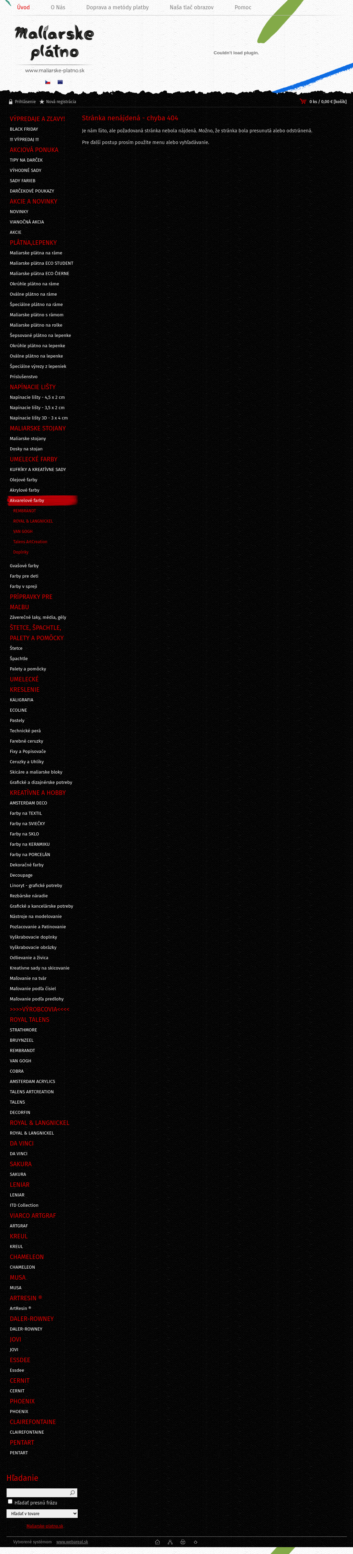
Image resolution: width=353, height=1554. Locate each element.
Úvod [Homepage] (23, 7)
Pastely (17, 720)
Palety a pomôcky (28, 669)
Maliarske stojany (28, 438)
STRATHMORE (23, 1030)
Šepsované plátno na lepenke (40, 335)
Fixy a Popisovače (28, 751)
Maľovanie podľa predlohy (37, 999)
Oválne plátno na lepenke (36, 356)
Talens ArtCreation (30, 541)
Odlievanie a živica (29, 958)
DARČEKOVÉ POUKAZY (32, 191)
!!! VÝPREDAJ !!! (24, 139)
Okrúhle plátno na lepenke (37, 346)
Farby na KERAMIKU (30, 844)
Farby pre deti (24, 576)
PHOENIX (19, 1411)
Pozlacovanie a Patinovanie (38, 927)
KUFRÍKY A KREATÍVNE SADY (38, 469)
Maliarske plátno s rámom (37, 315)
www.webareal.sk (72, 1542)
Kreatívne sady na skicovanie (40, 968)
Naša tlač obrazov (192, 7)
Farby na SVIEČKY (27, 824)
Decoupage (21, 875)
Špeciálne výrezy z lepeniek (38, 366)
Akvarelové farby (27, 500)
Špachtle (19, 658)
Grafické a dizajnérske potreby (41, 782)
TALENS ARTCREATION (32, 1092)
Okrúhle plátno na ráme (34, 284)
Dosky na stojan (26, 449)
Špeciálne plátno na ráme (36, 304)
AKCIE (16, 232)
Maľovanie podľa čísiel (33, 989)
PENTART (19, 1453)
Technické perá (25, 731)
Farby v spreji (23, 586)
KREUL (16, 1246)
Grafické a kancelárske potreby (41, 906)
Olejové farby (23, 480)
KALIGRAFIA (21, 700)
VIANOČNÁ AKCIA (27, 222)
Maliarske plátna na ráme (36, 253)
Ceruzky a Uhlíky (27, 762)
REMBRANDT (24, 510)
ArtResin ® (21, 1308)
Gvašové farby (24, 566)
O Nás (58, 7)
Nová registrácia (61, 101)
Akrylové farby (25, 490)
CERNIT (17, 1391)
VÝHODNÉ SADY (26, 170)
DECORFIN (20, 1112)
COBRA (17, 1071)
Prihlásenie (25, 101)
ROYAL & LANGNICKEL (33, 521)
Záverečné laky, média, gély (38, 617)
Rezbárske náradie (29, 896)
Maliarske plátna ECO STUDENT (42, 263)
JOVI (14, 1350)
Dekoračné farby (27, 865)
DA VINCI (18, 1154)
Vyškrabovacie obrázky (33, 947)
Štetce (16, 648)
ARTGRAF (19, 1226)
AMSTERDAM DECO (28, 803)
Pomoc (242, 7)
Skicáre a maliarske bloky (36, 772)
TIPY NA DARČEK (26, 160)
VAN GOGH (23, 531)
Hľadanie (22, 1478)
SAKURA (18, 1174)
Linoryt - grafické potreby (36, 885)
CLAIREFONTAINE (27, 1432)
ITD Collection (24, 1205)
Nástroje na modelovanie (36, 916)
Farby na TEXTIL (26, 813)
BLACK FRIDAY (24, 129)
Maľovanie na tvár (28, 978)
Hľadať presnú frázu (35, 1503)
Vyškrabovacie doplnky (33, 937)
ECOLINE (18, 710)
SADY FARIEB (23, 181)
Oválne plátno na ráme (33, 294)
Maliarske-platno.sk (44, 1526)
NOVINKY (19, 212)
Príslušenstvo (24, 377)
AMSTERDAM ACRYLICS (32, 1081)
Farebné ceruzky (26, 741)
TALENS (17, 1102)
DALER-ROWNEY (26, 1329)
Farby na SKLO (24, 834)
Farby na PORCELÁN (30, 854)
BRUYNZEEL (22, 1040)
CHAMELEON (22, 1267)
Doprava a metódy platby (117, 7)
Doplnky (21, 552)
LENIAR (17, 1195)
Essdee (17, 1370)
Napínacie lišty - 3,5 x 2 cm (37, 408)
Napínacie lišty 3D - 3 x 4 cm (39, 418)
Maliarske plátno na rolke (36, 325)
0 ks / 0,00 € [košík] (327, 101)
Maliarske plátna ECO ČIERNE (39, 273)
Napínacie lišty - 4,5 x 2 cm (37, 397)
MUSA (16, 1288)
